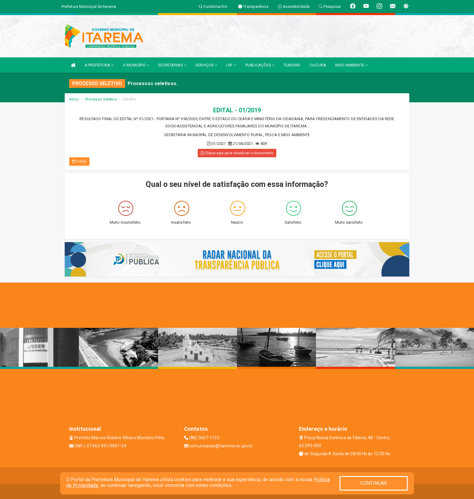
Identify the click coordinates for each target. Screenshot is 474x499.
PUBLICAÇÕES (259, 65)
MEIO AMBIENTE (351, 65)
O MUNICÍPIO (136, 65)
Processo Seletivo (101, 99)
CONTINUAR (373, 483)
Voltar (79, 161)
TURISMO (292, 65)
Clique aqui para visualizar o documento (237, 153)
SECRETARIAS (172, 65)
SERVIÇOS (206, 65)
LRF (231, 65)
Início (74, 99)
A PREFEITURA (99, 65)
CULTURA (318, 65)
